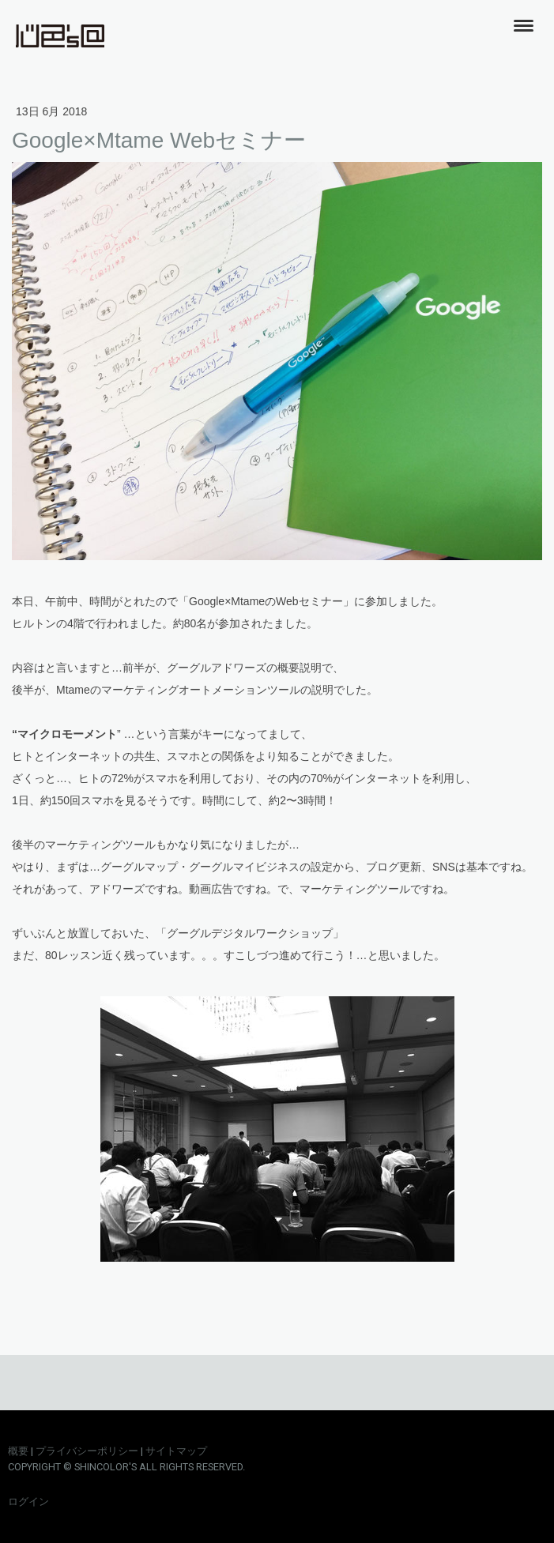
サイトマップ (176, 1451)
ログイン (28, 1501)
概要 (18, 1451)
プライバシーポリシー (87, 1451)
